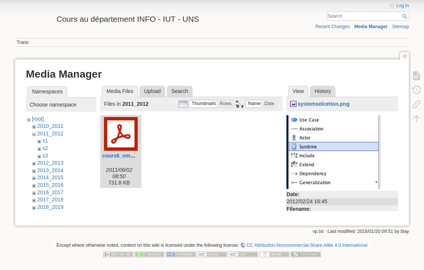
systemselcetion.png (324, 104)
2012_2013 (50, 163)
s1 (45, 141)
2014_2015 (50, 177)
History (322, 91)
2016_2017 (50, 192)
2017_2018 (50, 199)
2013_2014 (50, 170)
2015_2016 (50, 185)
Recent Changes (333, 26)
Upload (152, 91)
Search (405, 16)
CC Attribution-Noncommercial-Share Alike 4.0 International (307, 245)
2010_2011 (50, 126)
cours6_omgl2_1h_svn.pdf (135, 156)
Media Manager (371, 26)
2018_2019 (50, 207)
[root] (38, 119)
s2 (45, 148)
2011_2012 (50, 133)
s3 (45, 156)
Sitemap (400, 26)
